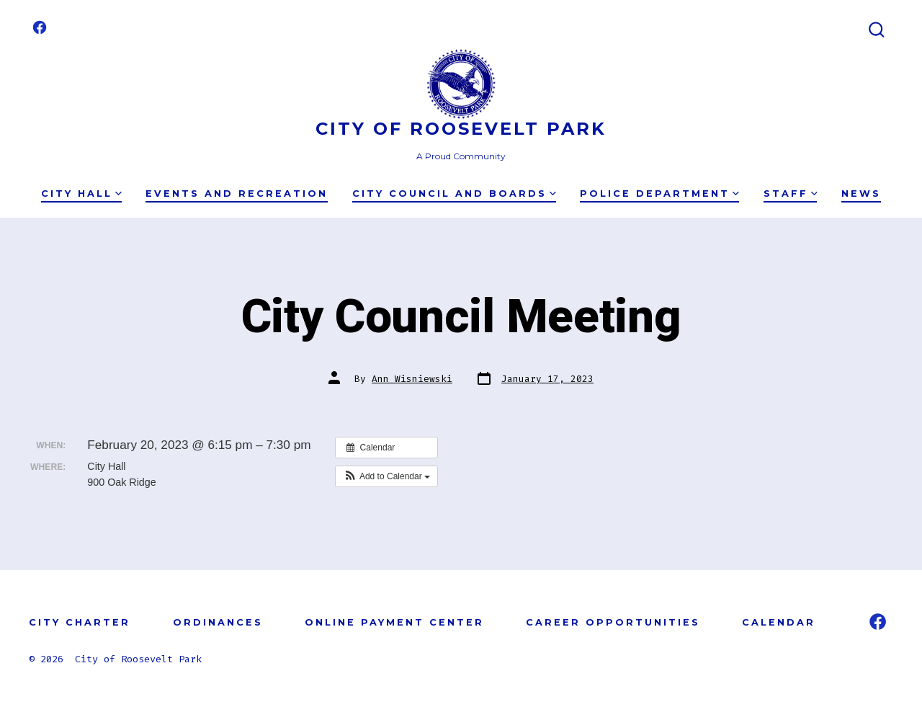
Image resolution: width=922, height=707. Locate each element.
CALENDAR (778, 622)
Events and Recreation (237, 193)
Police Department (659, 193)
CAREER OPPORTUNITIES (613, 622)
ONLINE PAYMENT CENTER (394, 622)
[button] (386, 476)
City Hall (81, 193)
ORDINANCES (218, 622)
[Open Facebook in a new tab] (39, 27)
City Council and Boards (454, 193)
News (861, 193)
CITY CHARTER (79, 622)
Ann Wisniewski (412, 379)
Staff (791, 193)
